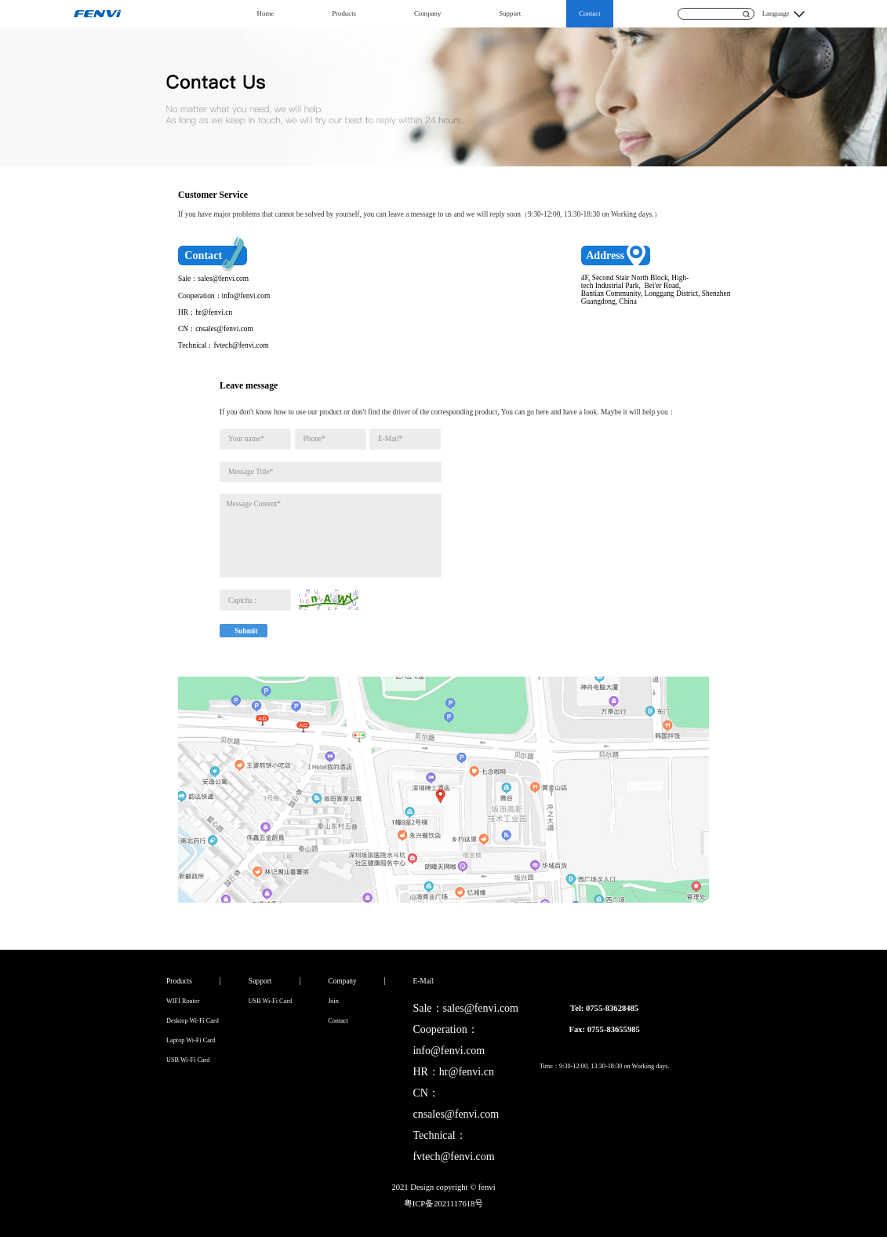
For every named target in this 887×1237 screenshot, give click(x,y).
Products (344, 13)
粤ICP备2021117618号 (444, 1203)
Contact (589, 13)
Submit (245, 631)
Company (427, 13)
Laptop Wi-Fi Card (191, 1040)
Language (776, 13)
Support (510, 13)
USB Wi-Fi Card (187, 1060)
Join (333, 1001)
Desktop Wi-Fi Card (192, 1020)
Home (265, 13)
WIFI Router (182, 1001)
